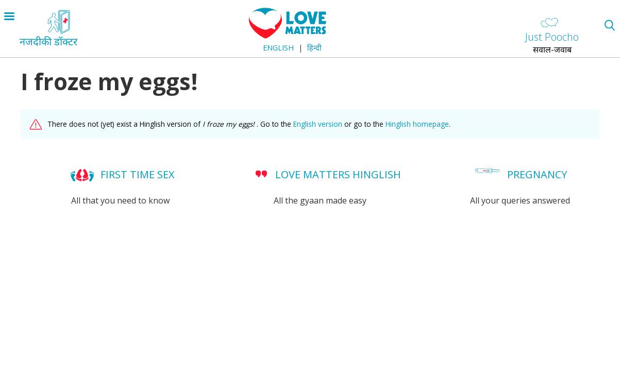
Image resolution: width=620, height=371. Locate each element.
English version (317, 124)
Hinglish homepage (417, 124)
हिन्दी (314, 48)
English (278, 48)
